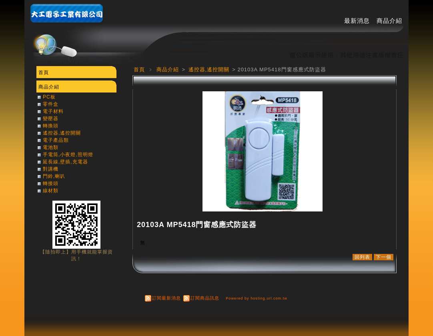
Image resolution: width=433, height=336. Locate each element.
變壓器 (50, 118)
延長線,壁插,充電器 (65, 162)
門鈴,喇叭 (54, 176)
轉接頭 (50, 183)
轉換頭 (50, 126)
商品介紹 (389, 20)
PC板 (49, 97)
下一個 (383, 257)
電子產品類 (56, 140)
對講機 (50, 169)
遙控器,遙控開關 (209, 69)
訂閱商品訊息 (204, 298)
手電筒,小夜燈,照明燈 (68, 154)
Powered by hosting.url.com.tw (256, 298)
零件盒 (50, 104)
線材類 (50, 190)
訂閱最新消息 (166, 298)
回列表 (362, 257)
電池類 (50, 147)
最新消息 (357, 20)
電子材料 (53, 111)
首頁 (139, 69)
